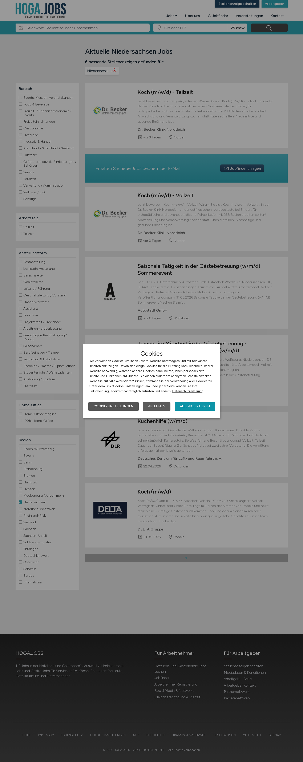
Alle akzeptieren (195, 406)
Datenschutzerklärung (187, 391)
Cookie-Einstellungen (113, 406)
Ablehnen (156, 406)
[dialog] (151, 381)
